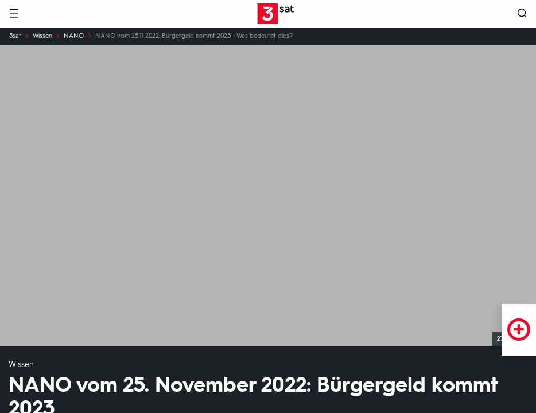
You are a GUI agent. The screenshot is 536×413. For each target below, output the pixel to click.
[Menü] (14, 14)
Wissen (42, 36)
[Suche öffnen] (522, 14)
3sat (15, 36)
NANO (74, 36)
